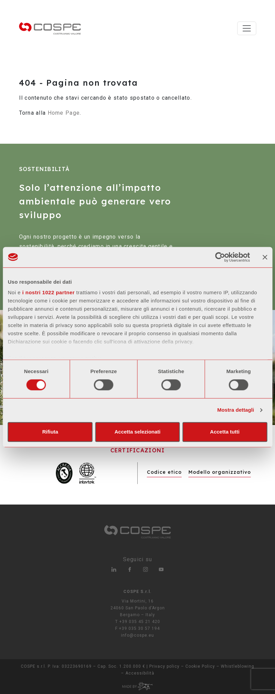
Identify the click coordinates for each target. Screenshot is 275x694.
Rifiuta (50, 432)
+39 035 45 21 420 (139, 621)
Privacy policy (164, 666)
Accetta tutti (225, 432)
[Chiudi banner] (264, 257)
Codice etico (164, 472)
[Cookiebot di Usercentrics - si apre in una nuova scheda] (220, 257)
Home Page (64, 113)
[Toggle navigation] (246, 28)
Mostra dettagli (235, 410)
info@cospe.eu (137, 635)
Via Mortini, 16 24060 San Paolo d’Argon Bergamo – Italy (137, 608)
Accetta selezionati (137, 432)
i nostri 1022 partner (48, 292)
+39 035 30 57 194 (139, 628)
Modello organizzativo (219, 472)
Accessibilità (139, 673)
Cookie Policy (200, 666)
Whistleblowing (237, 666)
